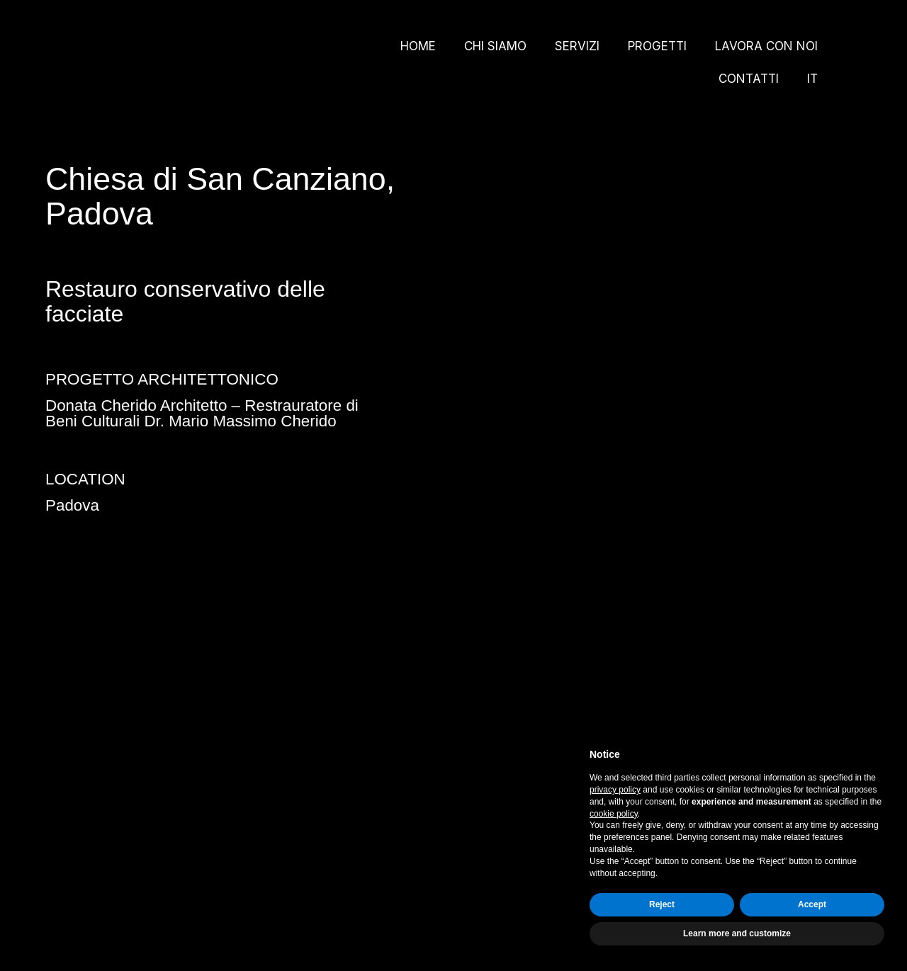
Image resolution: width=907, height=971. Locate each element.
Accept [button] (812, 904)
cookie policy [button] (614, 814)
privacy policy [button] (615, 790)
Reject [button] (662, 904)
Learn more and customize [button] (737, 933)
